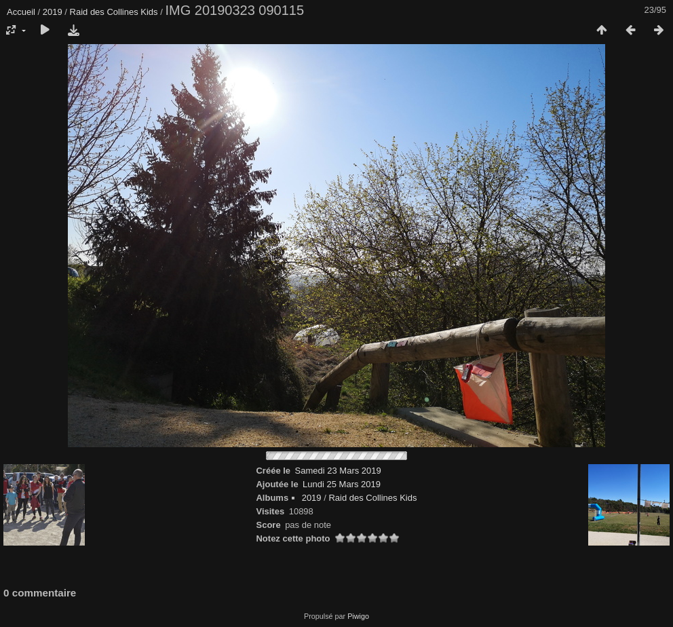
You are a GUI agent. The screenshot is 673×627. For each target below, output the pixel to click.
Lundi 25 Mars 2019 (342, 484)
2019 (52, 12)
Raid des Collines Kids (114, 12)
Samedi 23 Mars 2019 (338, 471)
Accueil (21, 12)
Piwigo (358, 616)
